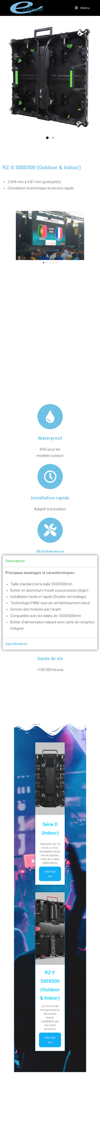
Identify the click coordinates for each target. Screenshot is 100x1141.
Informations (50, 883)
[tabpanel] (50, 602)
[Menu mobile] (82, 8)
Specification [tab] (16, 644)
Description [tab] (15, 561)
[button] (47, 138)
